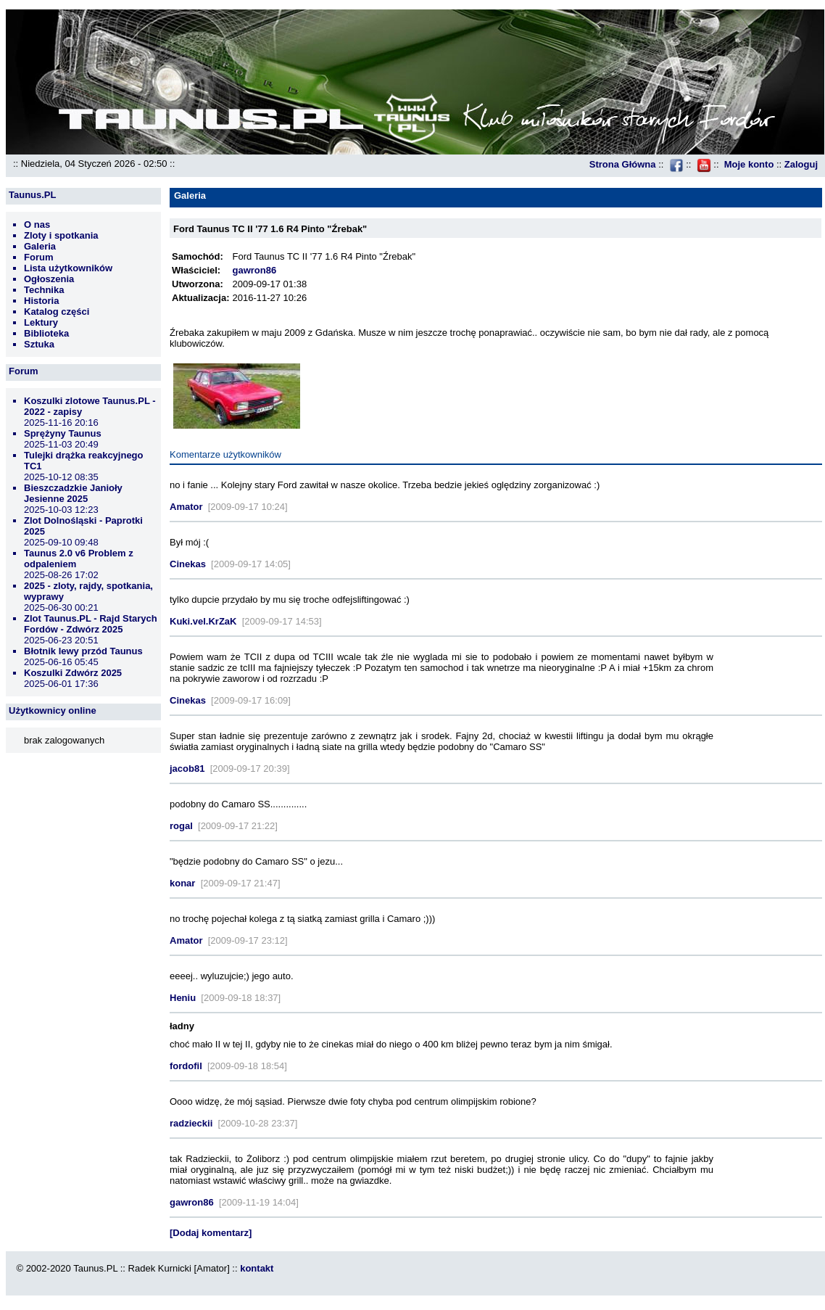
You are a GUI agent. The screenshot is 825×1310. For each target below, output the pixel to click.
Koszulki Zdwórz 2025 (73, 672)
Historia (41, 300)
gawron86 (254, 270)
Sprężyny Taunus (62, 433)
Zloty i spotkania (61, 235)
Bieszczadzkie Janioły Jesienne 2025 (73, 493)
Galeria (40, 246)
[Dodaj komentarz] (211, 1232)
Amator (186, 506)
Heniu (183, 997)
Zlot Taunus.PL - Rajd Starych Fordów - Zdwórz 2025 (90, 624)
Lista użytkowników (68, 268)
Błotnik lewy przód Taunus (83, 651)
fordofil (186, 1065)
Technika (44, 289)
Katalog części (56, 311)
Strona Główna (622, 164)
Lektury (41, 322)
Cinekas (188, 564)
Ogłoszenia (49, 278)
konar (182, 883)
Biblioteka (46, 333)
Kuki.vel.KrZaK (203, 621)
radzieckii (191, 1123)
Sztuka (39, 344)
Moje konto (749, 164)
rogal (181, 825)
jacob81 (187, 768)
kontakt (256, 1268)
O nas (37, 224)
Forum (38, 257)
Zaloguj (801, 164)
